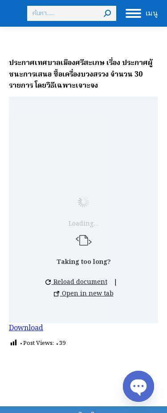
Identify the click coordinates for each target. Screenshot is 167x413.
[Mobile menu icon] (141, 13)
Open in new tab (84, 294)
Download (26, 328)
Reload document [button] (76, 282)
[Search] (71, 13)
